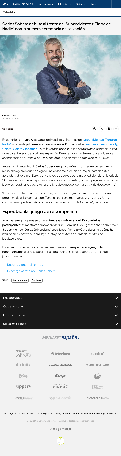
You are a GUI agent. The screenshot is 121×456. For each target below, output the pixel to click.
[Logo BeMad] (97, 376)
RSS (115, 413)
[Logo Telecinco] (60, 354)
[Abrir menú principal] (116, 4)
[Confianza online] (60, 444)
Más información (60, 315)
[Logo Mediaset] (60, 339)
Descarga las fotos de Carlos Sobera (31, 271)
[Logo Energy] (60, 376)
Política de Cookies (87, 413)
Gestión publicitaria (104, 413)
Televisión (36, 280)
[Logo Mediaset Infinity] (23, 354)
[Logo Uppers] (23, 387)
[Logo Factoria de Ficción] (98, 365)
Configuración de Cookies (66, 413)
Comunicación (20, 280)
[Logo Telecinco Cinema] (60, 387)
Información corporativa (24, 413)
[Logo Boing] (23, 376)
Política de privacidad (45, 413)
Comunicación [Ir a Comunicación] (23, 4)
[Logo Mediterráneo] (98, 398)
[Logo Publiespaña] (60, 398)
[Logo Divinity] (23, 365)
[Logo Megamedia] (62, 428)
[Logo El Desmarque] (60, 365)
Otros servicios (60, 306)
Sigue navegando (60, 324)
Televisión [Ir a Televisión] (10, 12)
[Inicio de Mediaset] (5, 4)
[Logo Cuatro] (97, 354)
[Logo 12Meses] (97, 387)
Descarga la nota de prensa (25, 264)
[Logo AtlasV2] (23, 398)
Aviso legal (9, 413)
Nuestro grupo (60, 298)
